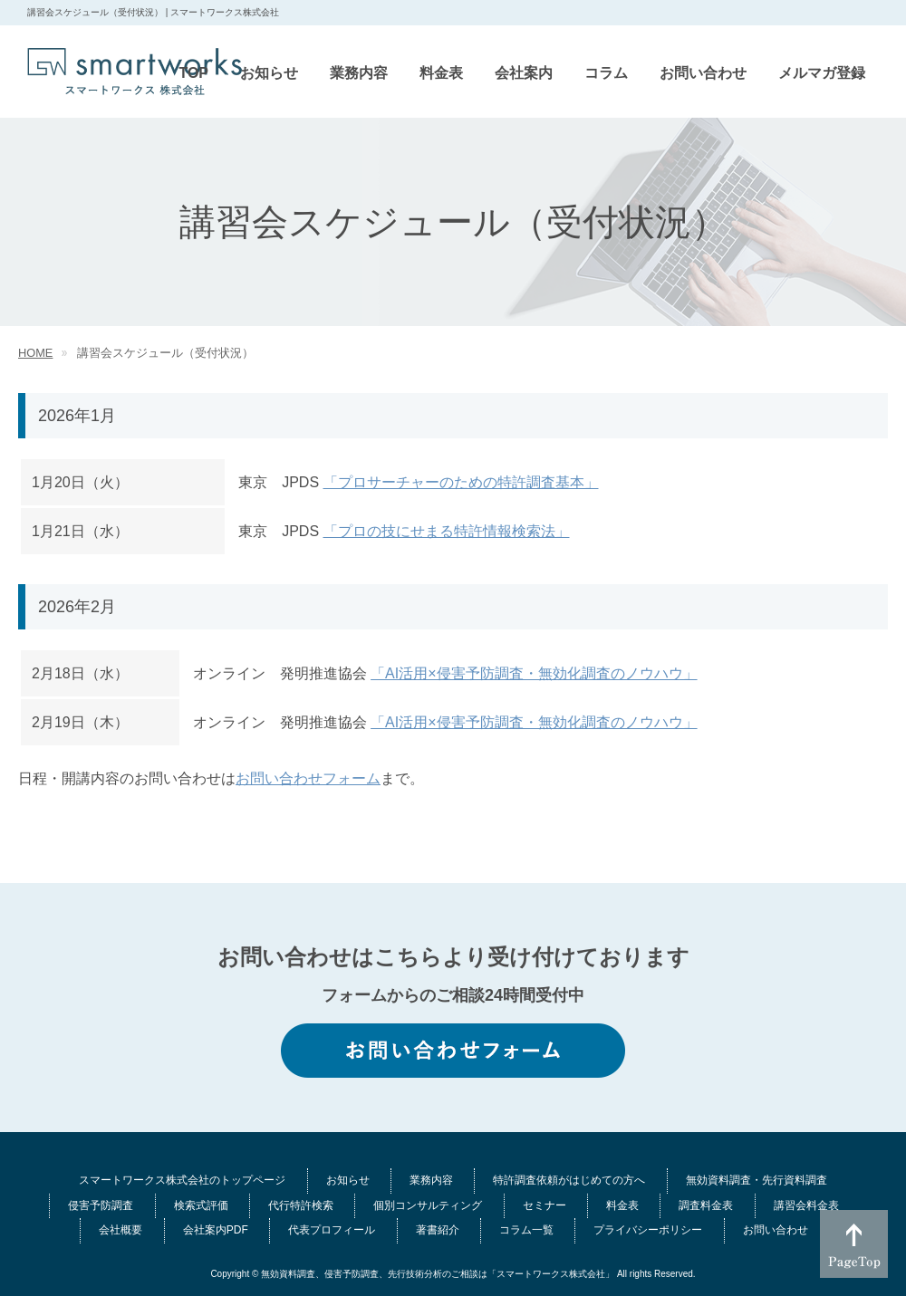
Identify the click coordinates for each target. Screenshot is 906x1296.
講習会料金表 (806, 1205)
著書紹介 (437, 1230)
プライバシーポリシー (647, 1230)
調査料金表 (706, 1205)
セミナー (544, 1205)
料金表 (622, 1205)
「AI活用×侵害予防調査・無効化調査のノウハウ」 (534, 673)
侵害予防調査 (100, 1205)
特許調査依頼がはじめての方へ (569, 1180)
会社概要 (120, 1230)
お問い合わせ (775, 1230)
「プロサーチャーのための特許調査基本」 (461, 482)
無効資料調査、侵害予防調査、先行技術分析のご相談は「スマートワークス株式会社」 (437, 1274)
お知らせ (348, 1180)
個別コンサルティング (427, 1205)
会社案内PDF (215, 1230)
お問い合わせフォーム (308, 778)
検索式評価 (201, 1205)
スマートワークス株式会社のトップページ (182, 1180)
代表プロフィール (331, 1230)
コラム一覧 (526, 1230)
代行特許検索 (300, 1205)
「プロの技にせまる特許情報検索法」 (446, 531)
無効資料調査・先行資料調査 (756, 1180)
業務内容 (431, 1180)
